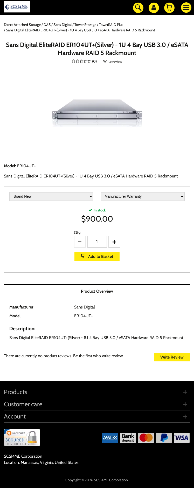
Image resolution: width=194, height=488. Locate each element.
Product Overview (97, 291)
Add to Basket (100, 256)
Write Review (172, 357)
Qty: (77, 232)
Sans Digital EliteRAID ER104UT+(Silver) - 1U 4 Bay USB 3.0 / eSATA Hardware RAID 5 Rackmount (91, 176)
